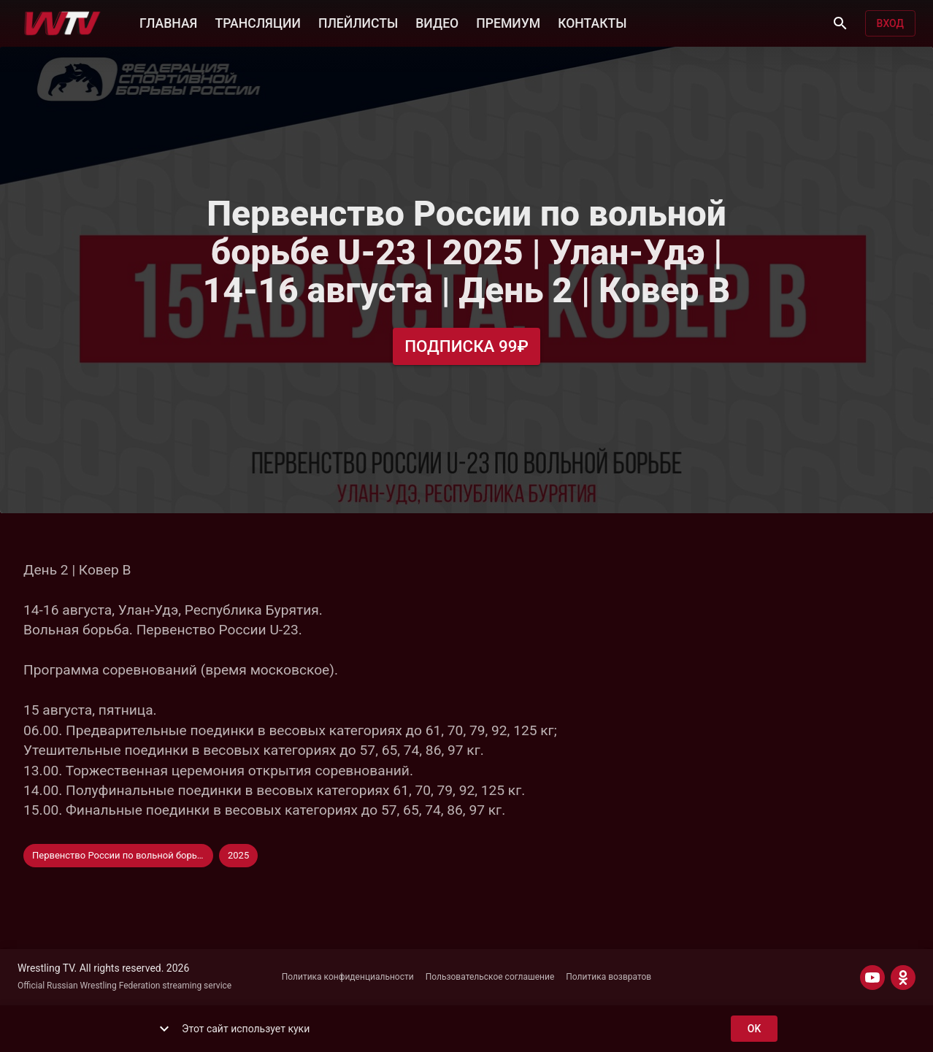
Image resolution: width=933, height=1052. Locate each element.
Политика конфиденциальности (348, 977)
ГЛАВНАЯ (168, 22)
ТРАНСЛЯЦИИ (257, 22)
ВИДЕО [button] (437, 22)
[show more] (164, 1028)
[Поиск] (840, 23)
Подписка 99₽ (466, 346)
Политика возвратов (608, 977)
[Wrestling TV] (62, 23)
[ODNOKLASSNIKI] (903, 977)
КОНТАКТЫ (592, 22)
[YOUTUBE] (872, 977)
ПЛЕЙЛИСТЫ (358, 22)
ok (754, 1029)
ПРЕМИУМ (508, 22)
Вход (890, 24)
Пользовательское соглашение (490, 977)
